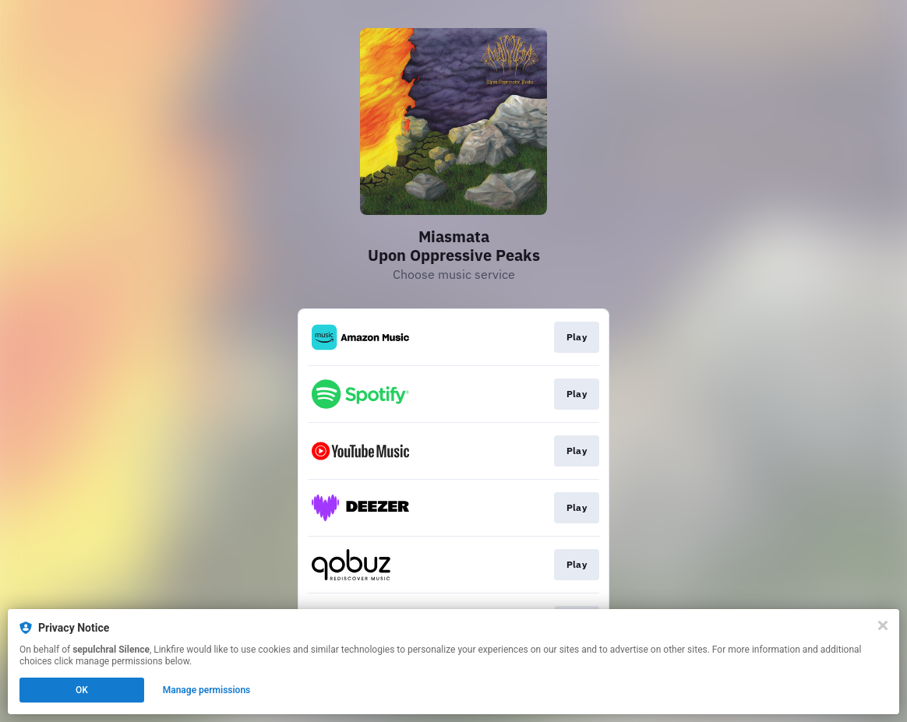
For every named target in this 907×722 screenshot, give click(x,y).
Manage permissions (207, 690)
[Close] (882, 625)
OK (82, 690)
